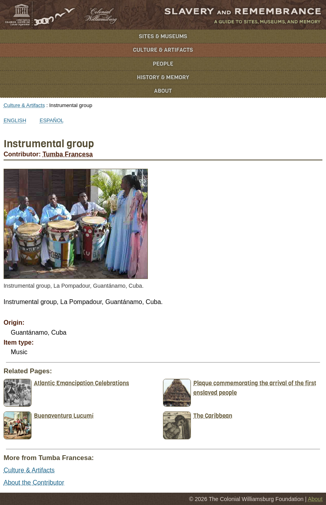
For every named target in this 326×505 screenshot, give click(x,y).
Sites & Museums (163, 36)
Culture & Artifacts (163, 50)
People (163, 64)
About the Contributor (34, 482)
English (15, 120)
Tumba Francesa (68, 154)
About (163, 91)
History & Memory (163, 77)
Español (52, 120)
